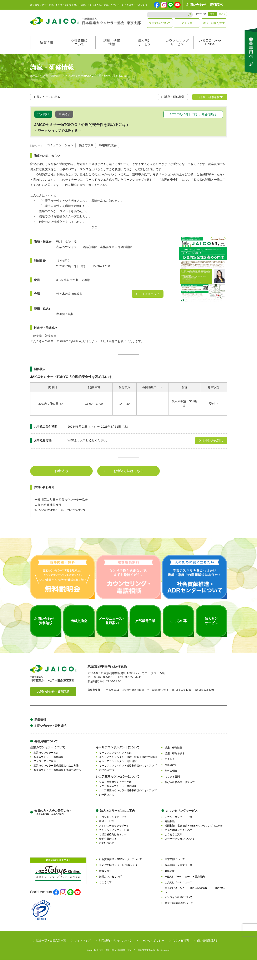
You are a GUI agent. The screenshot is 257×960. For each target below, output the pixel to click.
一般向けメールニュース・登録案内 (185, 876)
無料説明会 (171, 770)
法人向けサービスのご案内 (117, 810)
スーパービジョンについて (180, 838)
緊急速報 (170, 870)
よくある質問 (172, 776)
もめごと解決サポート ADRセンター (119, 865)
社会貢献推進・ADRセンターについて (120, 859)
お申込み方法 (106, 770)
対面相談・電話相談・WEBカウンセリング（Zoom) (194, 825)
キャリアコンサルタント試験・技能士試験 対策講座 (128, 757)
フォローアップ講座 (45, 761)
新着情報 (46, 42)
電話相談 (170, 821)
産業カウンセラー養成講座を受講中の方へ (57, 770)
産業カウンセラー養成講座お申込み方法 (56, 765)
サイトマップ (82, 940)
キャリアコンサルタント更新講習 (118, 761)
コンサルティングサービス (114, 830)
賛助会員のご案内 (109, 838)
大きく (222, 14)
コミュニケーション (60, 145)
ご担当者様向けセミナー (113, 834)
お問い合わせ (106, 843)
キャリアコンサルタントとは (115, 752)
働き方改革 (86, 145)
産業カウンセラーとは (46, 752)
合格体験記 (171, 765)
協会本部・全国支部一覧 (178, 865)
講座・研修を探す (214, 23)
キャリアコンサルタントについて (118, 747)
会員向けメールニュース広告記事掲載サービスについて (195, 890)
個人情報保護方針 (208, 940)
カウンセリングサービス (177, 42)
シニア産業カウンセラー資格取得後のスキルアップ (128, 790)
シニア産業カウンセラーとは (115, 781)
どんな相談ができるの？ (178, 830)
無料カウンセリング (110, 876)
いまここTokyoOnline (210, 42)
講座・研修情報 (112, 42)
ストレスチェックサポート (114, 825)
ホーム (34, 76)
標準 (212, 14)
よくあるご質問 (173, 834)
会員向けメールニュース (178, 882)
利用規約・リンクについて (115, 940)
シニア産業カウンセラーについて (118, 776)
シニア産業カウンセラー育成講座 (118, 786)
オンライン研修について (178, 897)
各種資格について (79, 42)
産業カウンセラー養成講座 (49, 757)
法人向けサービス (144, 42)
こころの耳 (105, 882)
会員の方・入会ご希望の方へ (53, 812)
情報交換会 (105, 870)
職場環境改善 (108, 145)
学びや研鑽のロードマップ (180, 782)
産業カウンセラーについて (47, 747)
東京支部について (160, 23)
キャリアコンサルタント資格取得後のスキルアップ (128, 765)
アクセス (186, 23)
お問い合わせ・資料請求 (204, 4)
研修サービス (106, 821)
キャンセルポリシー (152, 940)
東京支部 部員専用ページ (179, 903)
